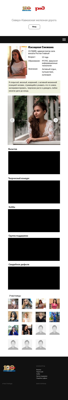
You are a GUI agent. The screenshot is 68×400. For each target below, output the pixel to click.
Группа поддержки (41, 376)
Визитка (38, 369)
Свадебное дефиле (41, 378)
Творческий (39, 372)
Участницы (7, 384)
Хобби (38, 374)
